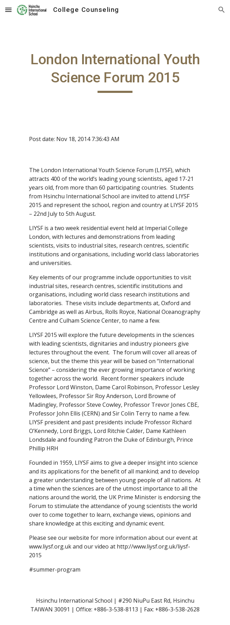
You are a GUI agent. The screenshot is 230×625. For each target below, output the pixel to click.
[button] (8, 9)
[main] (114, 71)
